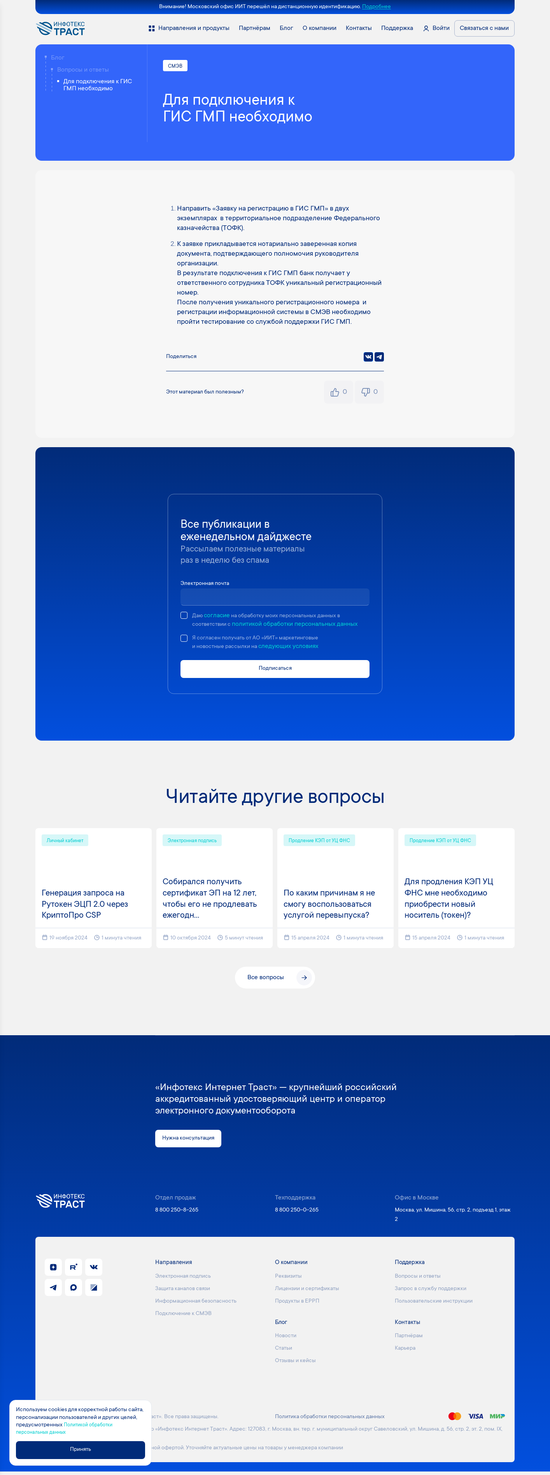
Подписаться (275, 671)
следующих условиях (296, 648)
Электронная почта (207, 584)
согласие (219, 616)
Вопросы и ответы (83, 70)
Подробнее (376, 7)
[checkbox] (183, 616)
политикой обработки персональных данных (299, 625)
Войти (441, 28)
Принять (84, 1449)
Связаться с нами (484, 28)
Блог (58, 57)
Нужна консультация (191, 1141)
